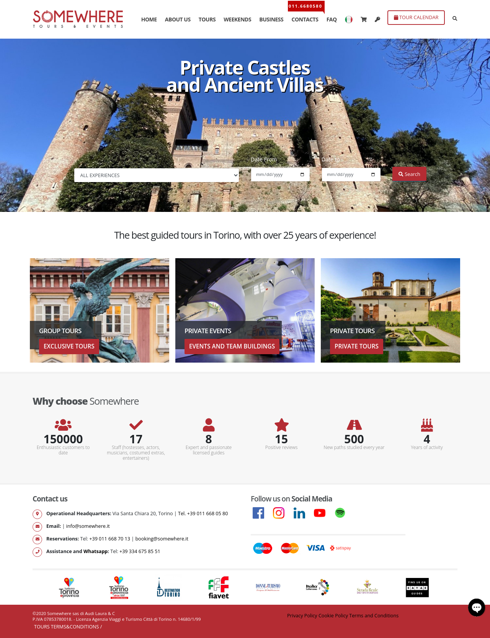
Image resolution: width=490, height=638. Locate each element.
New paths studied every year (354, 447)
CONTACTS (304, 19)
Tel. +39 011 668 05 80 (203, 513)
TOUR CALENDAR (416, 17)
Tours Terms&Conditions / (68, 626)
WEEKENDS (237, 19)
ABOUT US (178, 19)
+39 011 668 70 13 (109, 538)
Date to (331, 159)
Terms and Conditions (374, 615)
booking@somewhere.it (161, 538)
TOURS (207, 19)
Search (409, 174)
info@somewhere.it (88, 526)
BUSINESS (271, 19)
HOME (149, 19)
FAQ (332, 19)
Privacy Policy (302, 615)
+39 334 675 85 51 (139, 551)
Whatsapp (95, 551)
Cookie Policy (333, 615)
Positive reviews (281, 447)
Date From (264, 159)
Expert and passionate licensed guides (209, 450)
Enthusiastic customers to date (63, 450)
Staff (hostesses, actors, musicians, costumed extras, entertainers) (136, 453)
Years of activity (427, 447)
